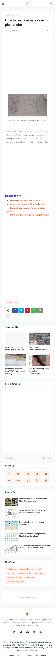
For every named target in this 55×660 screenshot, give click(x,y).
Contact (29, 655)
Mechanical (39, 573)
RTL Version (41, 655)
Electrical (10, 573)
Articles (15, 15)
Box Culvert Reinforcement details (38, 348)
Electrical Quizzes (24, 573)
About (20, 655)
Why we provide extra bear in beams (25, 200)
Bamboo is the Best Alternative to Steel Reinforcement (33, 500)
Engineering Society (17, 642)
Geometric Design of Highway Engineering (31, 523)
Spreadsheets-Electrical (15, 582)
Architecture (11, 569)
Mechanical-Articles (14, 578)
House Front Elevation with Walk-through (27, 204)
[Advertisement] (27, 65)
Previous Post (9, 458)
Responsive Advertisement (28, 598)
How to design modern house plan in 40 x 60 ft (14, 348)
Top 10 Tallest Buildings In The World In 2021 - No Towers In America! (34, 546)
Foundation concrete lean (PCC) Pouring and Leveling (14, 371)
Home (7, 15)
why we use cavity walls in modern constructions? (39, 371)
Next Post (47, 458)
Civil (16, 303)
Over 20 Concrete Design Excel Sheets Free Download (32, 535)
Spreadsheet (30, 578)
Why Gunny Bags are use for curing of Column (29, 215)
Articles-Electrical (26, 569)
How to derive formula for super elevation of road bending (32, 511)
